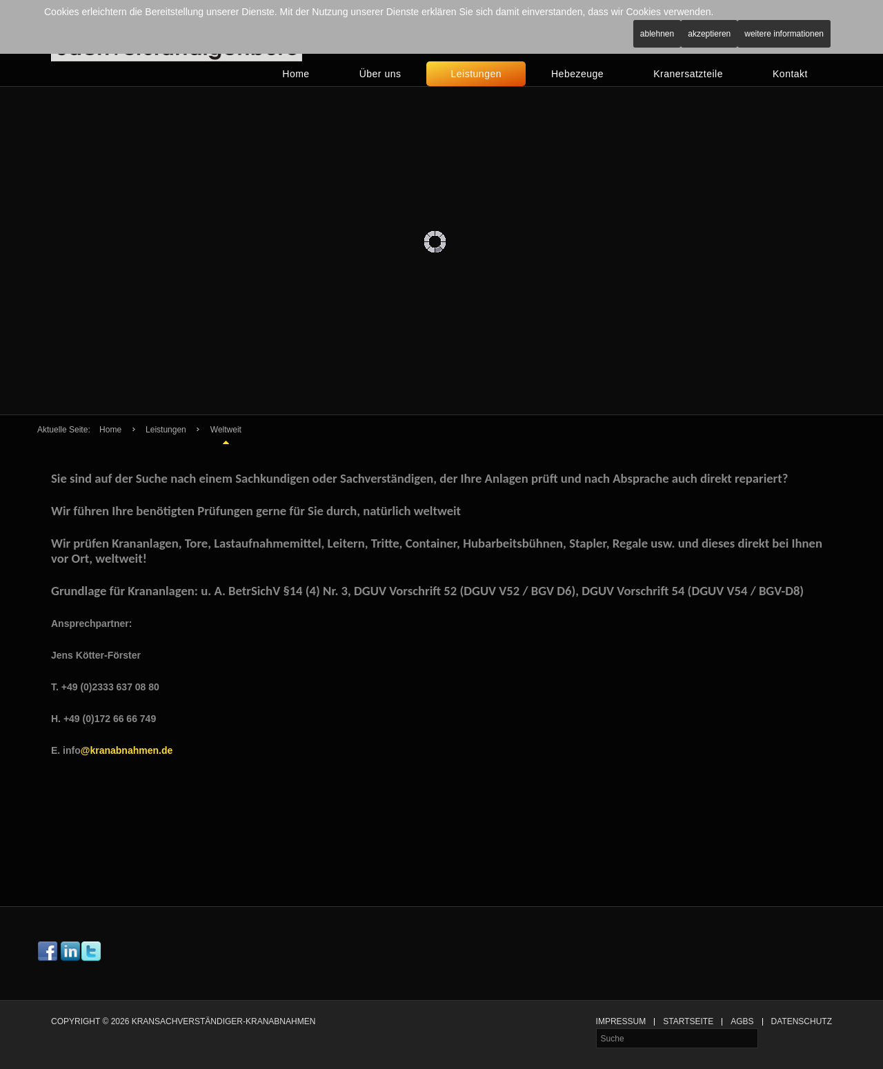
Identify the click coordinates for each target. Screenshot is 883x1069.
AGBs (742, 1022)
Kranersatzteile (688, 73)
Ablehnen (657, 34)
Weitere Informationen (784, 34)
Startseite (688, 1022)
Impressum (621, 1022)
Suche (596, 1028)
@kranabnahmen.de (126, 750)
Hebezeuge (577, 73)
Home (295, 73)
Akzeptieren (709, 34)
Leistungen (476, 73)
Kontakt (790, 73)
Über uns (380, 73)
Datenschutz (801, 1022)
